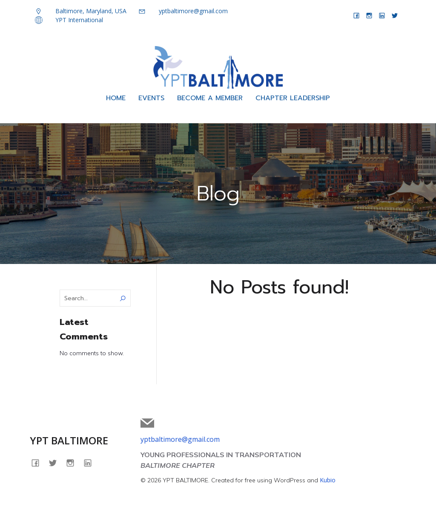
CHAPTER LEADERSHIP (292, 99)
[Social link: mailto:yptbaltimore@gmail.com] (151, 425)
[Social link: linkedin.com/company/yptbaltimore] (382, 15)
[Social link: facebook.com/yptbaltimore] (356, 15)
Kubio (328, 482)
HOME (116, 99)
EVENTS (151, 99)
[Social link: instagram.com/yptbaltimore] (369, 15)
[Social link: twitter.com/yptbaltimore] (394, 15)
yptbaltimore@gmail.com (180, 441)
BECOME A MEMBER (210, 99)
